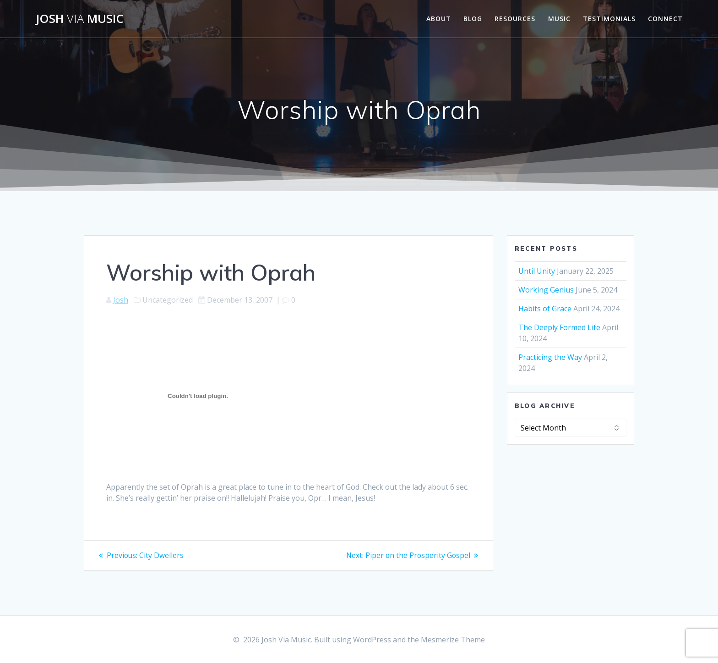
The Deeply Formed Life (559, 327)
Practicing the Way (550, 357)
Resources (515, 18)
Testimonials (609, 18)
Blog (472, 18)
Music (559, 18)
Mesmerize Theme (453, 640)
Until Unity (536, 271)
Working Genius (546, 290)
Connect (665, 18)
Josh (120, 300)
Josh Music (80, 19)
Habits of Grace (544, 309)
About (438, 18)
